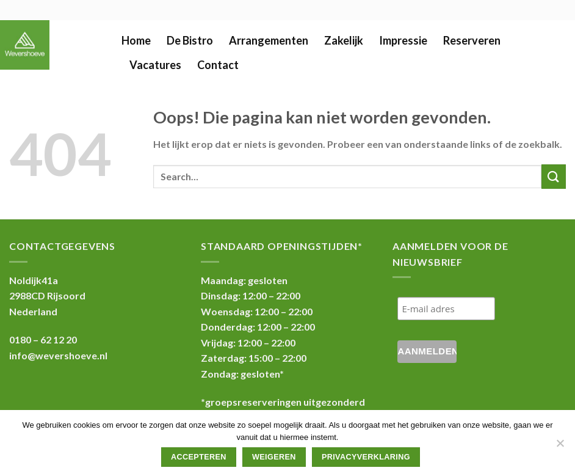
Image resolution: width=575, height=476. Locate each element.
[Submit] (553, 176)
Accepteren (198, 457)
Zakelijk (343, 40)
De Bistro (190, 40)
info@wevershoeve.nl (58, 355)
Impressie (403, 40)
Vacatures (155, 64)
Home (136, 40)
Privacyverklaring (366, 457)
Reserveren (472, 40)
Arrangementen (268, 40)
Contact (218, 64)
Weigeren (274, 457)
